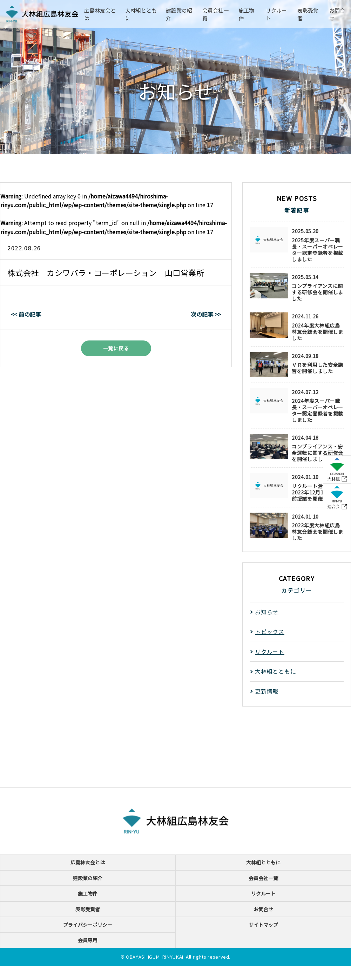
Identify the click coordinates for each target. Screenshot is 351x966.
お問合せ (263, 909)
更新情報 (266, 691)
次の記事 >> (206, 314)
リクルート (269, 651)
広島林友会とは (87, 862)
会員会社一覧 (263, 877)
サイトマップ (263, 924)
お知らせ (266, 612)
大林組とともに (275, 671)
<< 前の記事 (26, 314)
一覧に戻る (116, 348)
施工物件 (87, 893)
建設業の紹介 (87, 877)
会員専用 (87, 940)
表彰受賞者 (87, 909)
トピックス (269, 631)
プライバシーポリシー (87, 924)
